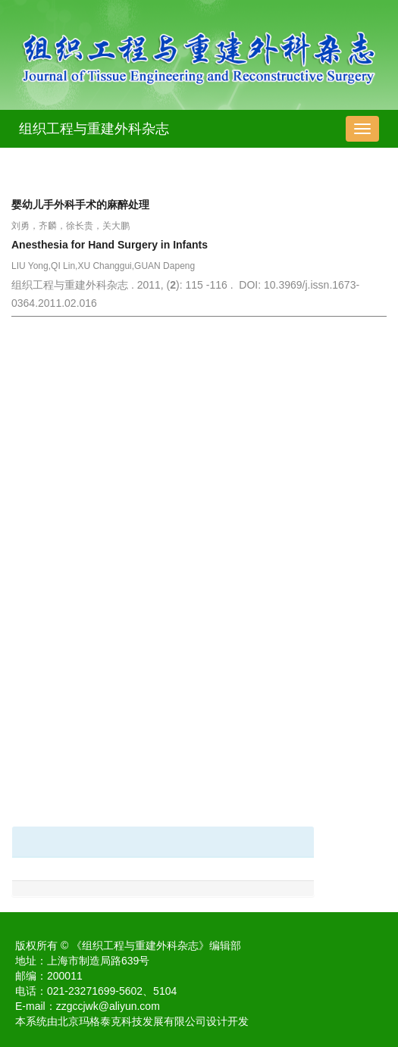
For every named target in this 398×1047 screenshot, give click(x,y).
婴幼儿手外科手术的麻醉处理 (80, 204)
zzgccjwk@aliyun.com (108, 1006)
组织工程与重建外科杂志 (94, 128)
